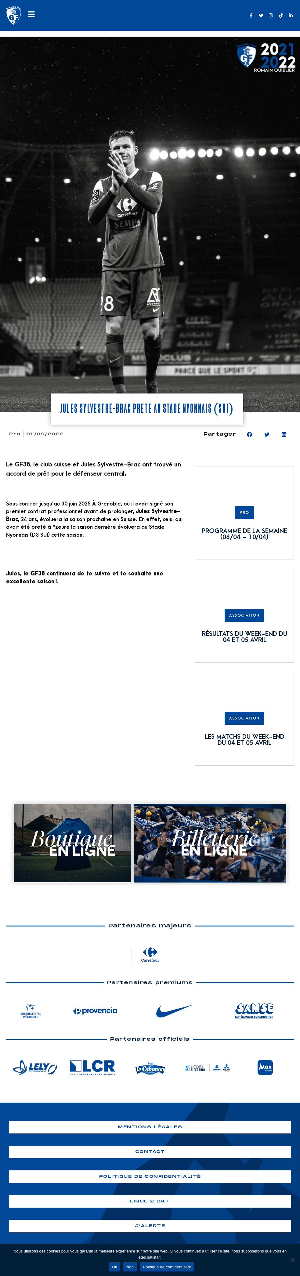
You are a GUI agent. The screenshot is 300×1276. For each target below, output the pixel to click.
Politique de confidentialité (167, 1267)
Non (130, 1267)
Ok (114, 1267)
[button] (249, 434)
